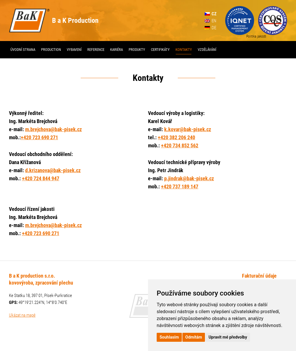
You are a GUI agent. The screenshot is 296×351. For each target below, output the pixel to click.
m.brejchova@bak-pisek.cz (53, 129)
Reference (95, 49)
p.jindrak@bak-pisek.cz (189, 178)
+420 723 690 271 (39, 137)
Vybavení (74, 49)
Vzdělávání (207, 49)
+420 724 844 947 (40, 178)
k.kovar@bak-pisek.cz (187, 129)
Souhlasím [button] (169, 337)
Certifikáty (160, 49)
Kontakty (183, 49)
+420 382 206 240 (176, 137)
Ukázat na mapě (22, 315)
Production (51, 49)
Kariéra (116, 49)
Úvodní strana (22, 49)
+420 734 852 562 (179, 145)
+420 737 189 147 (179, 186)
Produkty (137, 49)
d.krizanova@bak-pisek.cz (53, 170)
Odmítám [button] (193, 337)
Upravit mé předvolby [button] (227, 337)
